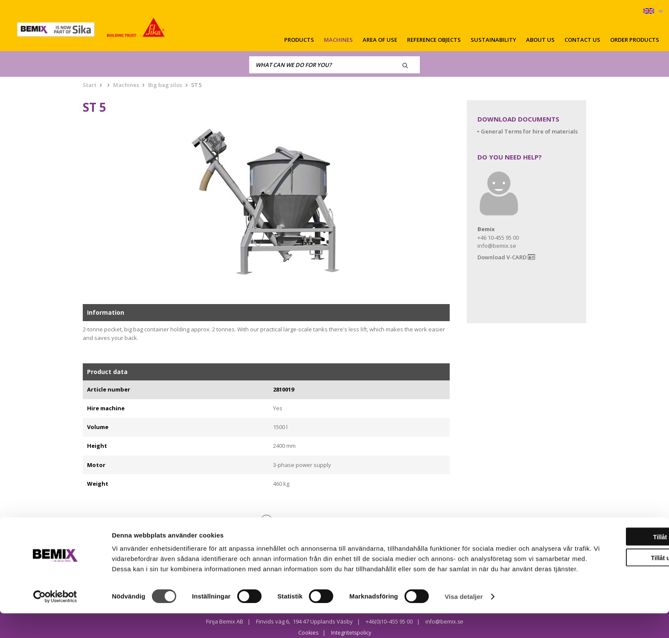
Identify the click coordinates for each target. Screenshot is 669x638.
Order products (634, 40)
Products (299, 40)
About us (540, 40)
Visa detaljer (464, 621)
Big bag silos (165, 85)
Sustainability (493, 40)
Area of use (380, 40)
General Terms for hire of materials (529, 131)
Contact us (582, 40)
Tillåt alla (598, 551)
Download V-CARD (506, 257)
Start (89, 85)
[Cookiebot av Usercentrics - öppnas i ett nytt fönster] (55, 621)
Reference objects (434, 40)
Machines (338, 40)
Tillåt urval (598, 572)
